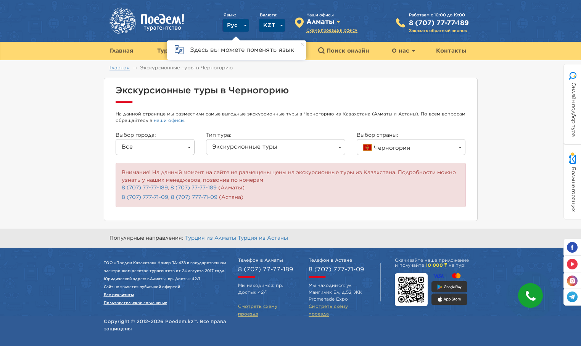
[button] (530, 295)
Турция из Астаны (263, 238)
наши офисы (169, 120)
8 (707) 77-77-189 (439, 23)
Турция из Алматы (211, 238)
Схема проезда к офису (331, 30)
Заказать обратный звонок (438, 31)
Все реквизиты (119, 295)
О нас (403, 51)
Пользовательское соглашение (135, 303)
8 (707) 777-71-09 (145, 197)
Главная (119, 68)
